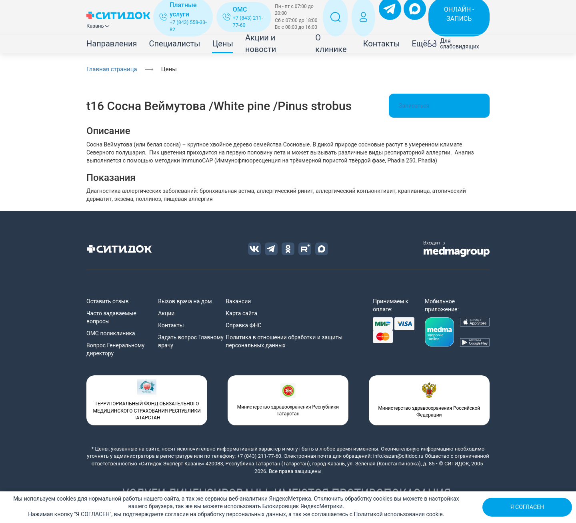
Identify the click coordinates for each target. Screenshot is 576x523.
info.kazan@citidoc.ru (398, 456)
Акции (166, 313)
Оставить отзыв (107, 301)
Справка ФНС (243, 325)
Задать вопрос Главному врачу (190, 341)
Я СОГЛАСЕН (527, 507)
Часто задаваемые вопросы (111, 317)
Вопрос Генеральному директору (115, 349)
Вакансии (238, 301)
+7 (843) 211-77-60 (259, 456)
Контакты (381, 43)
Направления (111, 43)
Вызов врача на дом (185, 301)
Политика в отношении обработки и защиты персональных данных (284, 341)
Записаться (439, 106)
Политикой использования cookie (398, 514)
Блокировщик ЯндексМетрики (302, 506)
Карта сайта (241, 313)
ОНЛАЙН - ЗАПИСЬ (459, 14)
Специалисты (174, 43)
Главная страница (111, 69)
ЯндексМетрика (290, 498)
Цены (222, 43)
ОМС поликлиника (110, 333)
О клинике (330, 43)
